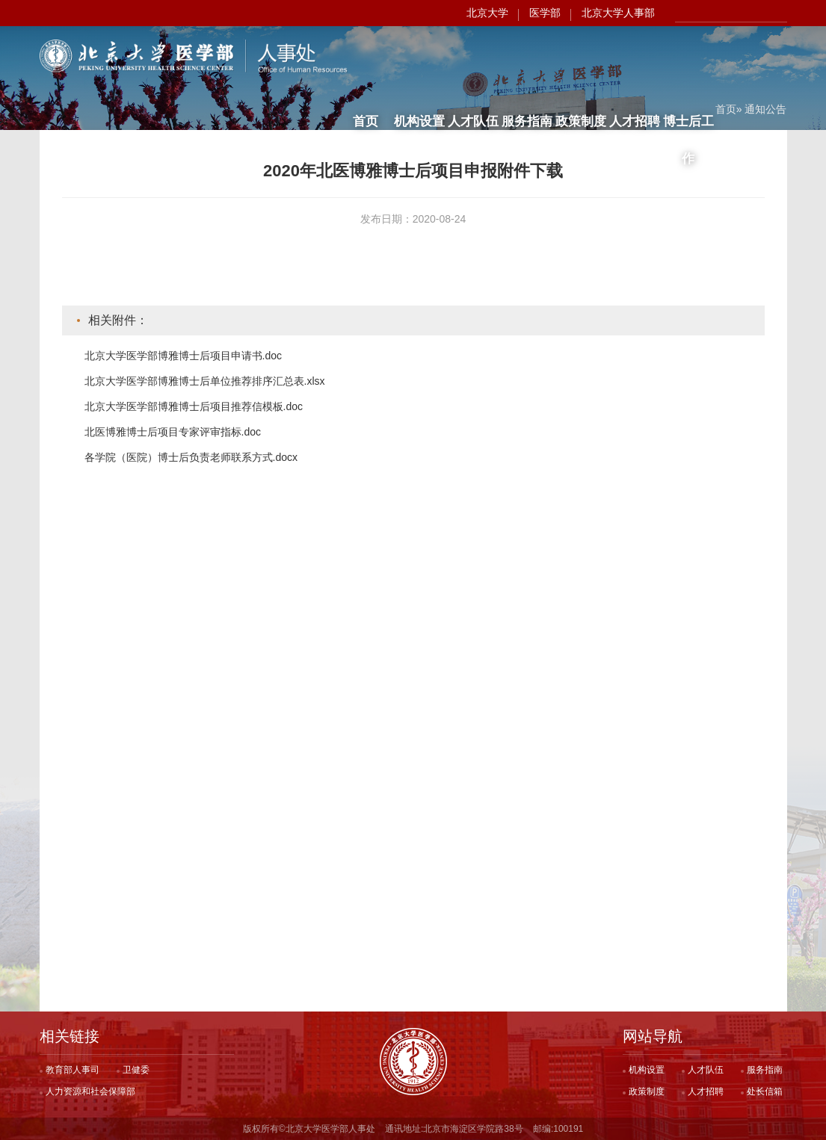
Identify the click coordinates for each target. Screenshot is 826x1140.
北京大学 (487, 13)
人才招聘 (634, 58)
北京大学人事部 (618, 13)
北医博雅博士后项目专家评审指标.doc (172, 432)
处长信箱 (765, 1091)
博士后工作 (688, 64)
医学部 (545, 13)
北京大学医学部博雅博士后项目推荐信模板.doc (193, 406)
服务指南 (527, 58)
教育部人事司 (72, 1070)
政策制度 (580, 58)
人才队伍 (473, 58)
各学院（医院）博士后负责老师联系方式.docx (191, 457)
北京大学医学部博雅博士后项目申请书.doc (183, 356)
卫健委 (136, 1070)
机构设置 (419, 58)
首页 (365, 58)
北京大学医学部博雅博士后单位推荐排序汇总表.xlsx (204, 381)
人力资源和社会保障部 (90, 1091)
